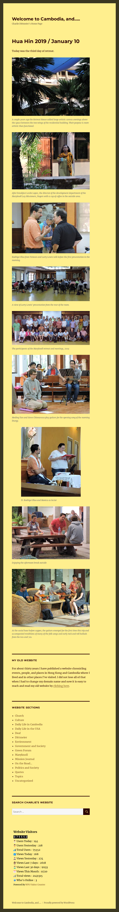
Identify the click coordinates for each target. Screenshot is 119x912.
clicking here (61, 685)
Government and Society (30, 746)
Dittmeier (21, 737)
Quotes (19, 772)
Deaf (18, 733)
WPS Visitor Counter (35, 884)
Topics (19, 776)
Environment (23, 741)
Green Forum (23, 750)
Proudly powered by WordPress (59, 902)
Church (19, 715)
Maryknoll (21, 754)
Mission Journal (24, 759)
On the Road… (23, 763)
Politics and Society (27, 767)
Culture (19, 720)
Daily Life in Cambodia (28, 724)
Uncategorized (24, 780)
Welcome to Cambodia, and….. (46, 19)
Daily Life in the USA (27, 728)
